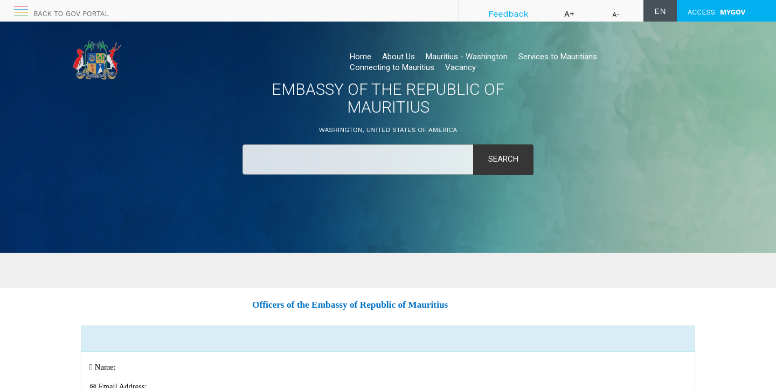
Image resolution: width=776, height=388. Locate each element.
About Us (398, 56)
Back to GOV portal (71, 14)
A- (616, 14)
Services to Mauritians (557, 56)
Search (503, 159)
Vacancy (460, 67)
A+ (569, 14)
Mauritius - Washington (467, 56)
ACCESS (716, 12)
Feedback (508, 14)
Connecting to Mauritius (392, 67)
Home (360, 56)
